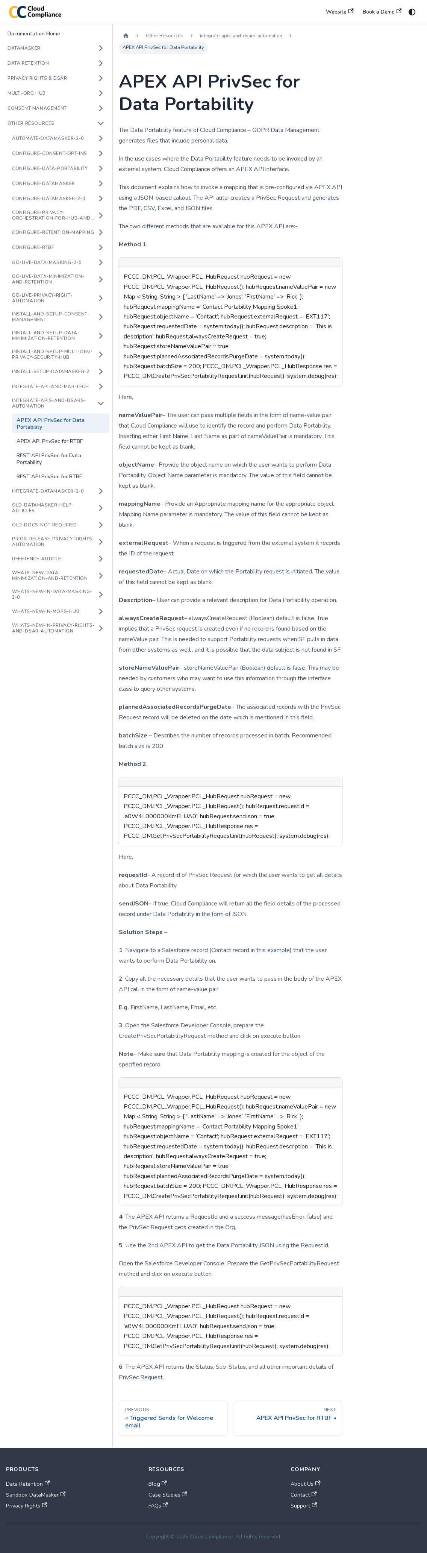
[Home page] (126, 36)
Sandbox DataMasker (35, 1494)
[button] (56, 48)
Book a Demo (382, 11)
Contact (303, 1494)
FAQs (158, 1505)
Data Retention (28, 1484)
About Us (305, 1484)
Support (304, 1505)
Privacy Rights (26, 1505)
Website (339, 11)
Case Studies (167, 1494)
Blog (157, 1484)
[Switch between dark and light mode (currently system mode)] (412, 12)
